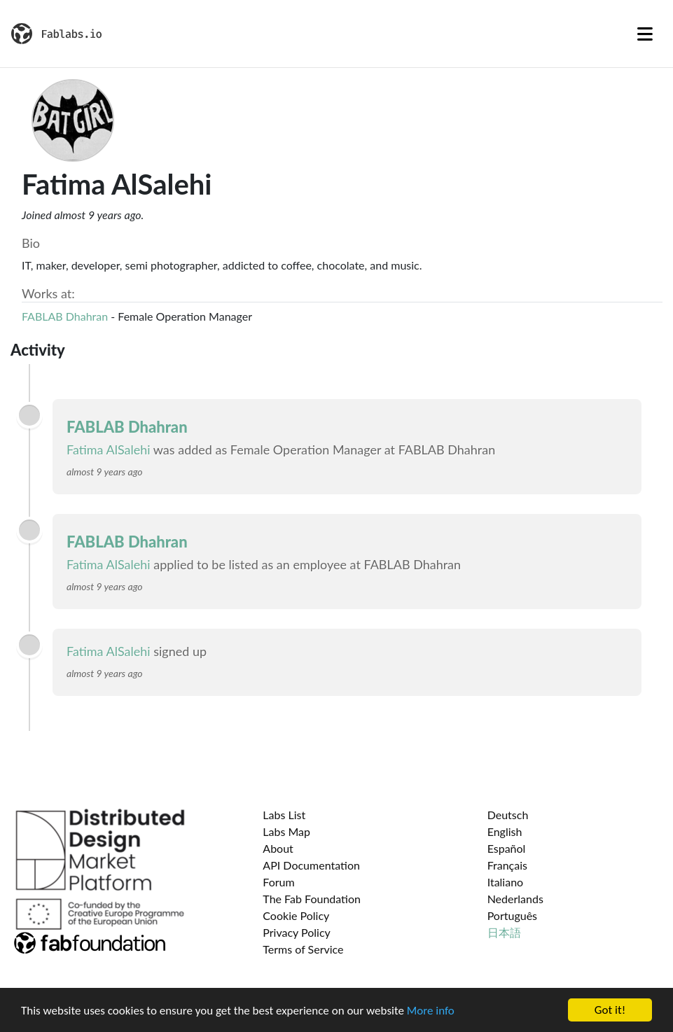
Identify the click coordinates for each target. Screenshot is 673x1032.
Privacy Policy (297, 932)
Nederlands (515, 898)
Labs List (284, 814)
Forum (278, 881)
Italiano (505, 881)
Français (507, 865)
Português (512, 915)
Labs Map (286, 831)
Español (506, 848)
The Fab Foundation (312, 898)
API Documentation (311, 865)
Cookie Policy (296, 915)
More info (431, 1010)
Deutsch (508, 814)
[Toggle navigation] (645, 33)
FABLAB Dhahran (65, 316)
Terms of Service (303, 949)
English (504, 831)
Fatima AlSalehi (109, 449)
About (278, 848)
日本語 (504, 932)
